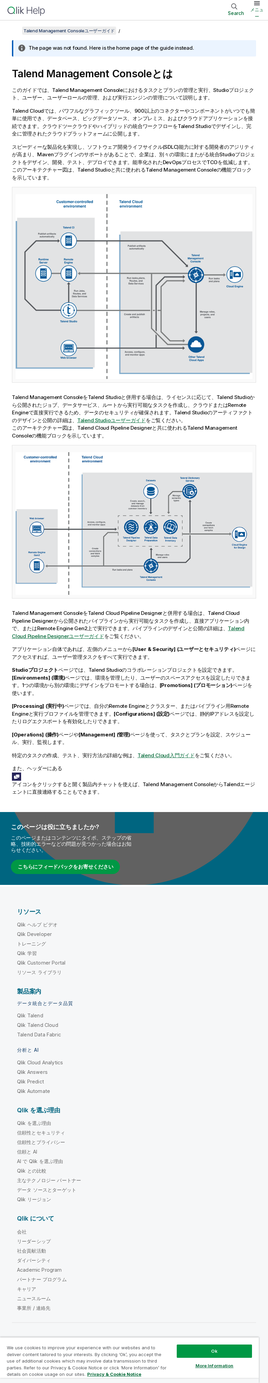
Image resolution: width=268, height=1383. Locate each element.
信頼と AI (27, 1152)
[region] (129, 1360)
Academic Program (39, 1270)
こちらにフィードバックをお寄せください (65, 866)
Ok (214, 1351)
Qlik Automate (33, 1091)
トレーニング (31, 944)
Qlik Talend (30, 1015)
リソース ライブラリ (39, 972)
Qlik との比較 (31, 1171)
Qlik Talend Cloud (37, 1025)
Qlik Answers (32, 1072)
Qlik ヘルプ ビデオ (37, 924)
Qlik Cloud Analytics (40, 1062)
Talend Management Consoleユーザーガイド (69, 30)
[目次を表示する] (14, 30)
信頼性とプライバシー (41, 1142)
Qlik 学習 (27, 953)
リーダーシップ (34, 1241)
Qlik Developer (34, 934)
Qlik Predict (30, 1081)
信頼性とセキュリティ (41, 1132)
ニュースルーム (34, 1298)
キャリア (26, 1289)
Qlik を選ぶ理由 (34, 1123)
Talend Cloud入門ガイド (166, 755)
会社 (22, 1232)
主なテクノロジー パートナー (49, 1180)
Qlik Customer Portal (41, 963)
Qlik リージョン (34, 1199)
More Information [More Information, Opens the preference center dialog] (214, 1365)
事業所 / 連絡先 (33, 1308)
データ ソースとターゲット (46, 1190)
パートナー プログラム (42, 1279)
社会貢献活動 (31, 1251)
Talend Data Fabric (39, 1034)
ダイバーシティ (34, 1260)
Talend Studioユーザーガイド (111, 420)
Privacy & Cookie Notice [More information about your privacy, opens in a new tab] (114, 1374)
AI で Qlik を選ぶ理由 (40, 1161)
